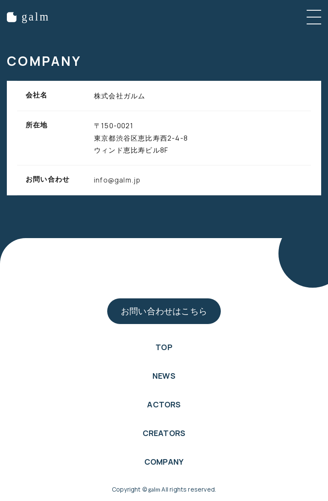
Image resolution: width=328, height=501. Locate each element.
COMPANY (164, 462)
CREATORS (164, 433)
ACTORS (164, 404)
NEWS (164, 376)
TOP (164, 347)
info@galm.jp (117, 180)
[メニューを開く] (314, 17)
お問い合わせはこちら (164, 311)
